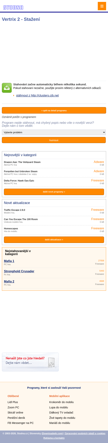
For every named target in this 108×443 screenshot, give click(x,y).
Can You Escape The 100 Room (21, 219)
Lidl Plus (13, 402)
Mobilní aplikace (59, 396)
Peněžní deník (16, 417)
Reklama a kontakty (54, 438)
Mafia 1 (9, 261)
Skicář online (15, 412)
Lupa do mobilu (58, 407)
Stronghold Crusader (19, 271)
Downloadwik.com (52, 433)
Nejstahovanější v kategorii (18, 252)
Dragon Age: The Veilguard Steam (22, 162)
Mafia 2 (9, 281)
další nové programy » (54, 192)
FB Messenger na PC (21, 422)
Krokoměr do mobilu (61, 402)
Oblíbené (13, 396)
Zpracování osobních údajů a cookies (85, 433)
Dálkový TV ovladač (61, 412)
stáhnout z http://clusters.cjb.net (37, 95)
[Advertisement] (54, 51)
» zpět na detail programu (54, 110)
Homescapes (11, 228)
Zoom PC (13, 407)
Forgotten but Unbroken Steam (21, 171)
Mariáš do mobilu (59, 422)
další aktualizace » (54, 239)
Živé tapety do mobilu (62, 417)
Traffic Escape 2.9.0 (14, 210)
